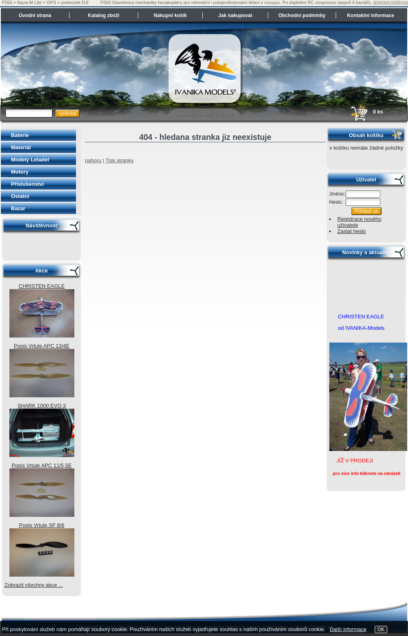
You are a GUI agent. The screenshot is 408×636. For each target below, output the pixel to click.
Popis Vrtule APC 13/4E (41, 346)
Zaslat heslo (351, 231)
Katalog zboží (103, 15)
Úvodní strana (35, 15)
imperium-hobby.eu (390, 2)
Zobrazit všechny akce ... (33, 585)
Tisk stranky (120, 160)
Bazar (18, 208)
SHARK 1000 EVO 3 (41, 406)
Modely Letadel (30, 160)
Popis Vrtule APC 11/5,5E (42, 465)
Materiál (21, 147)
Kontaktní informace (370, 15)
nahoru (93, 160)
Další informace (348, 629)
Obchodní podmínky (302, 15)
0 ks (366, 112)
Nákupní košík (170, 15)
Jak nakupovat (235, 15)
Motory (19, 172)
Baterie (20, 135)
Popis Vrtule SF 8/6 (42, 525)
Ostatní (20, 196)
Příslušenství (27, 184)
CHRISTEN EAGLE (42, 286)
